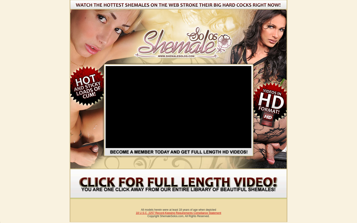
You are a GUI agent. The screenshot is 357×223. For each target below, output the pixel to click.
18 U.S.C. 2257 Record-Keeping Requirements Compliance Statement (178, 213)
